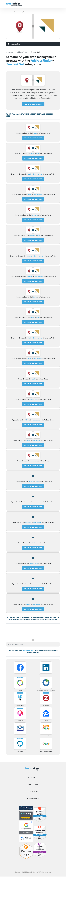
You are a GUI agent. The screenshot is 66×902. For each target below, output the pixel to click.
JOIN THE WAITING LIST (33, 104)
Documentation (14, 44)
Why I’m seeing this (19, 11)
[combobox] (33, 644)
